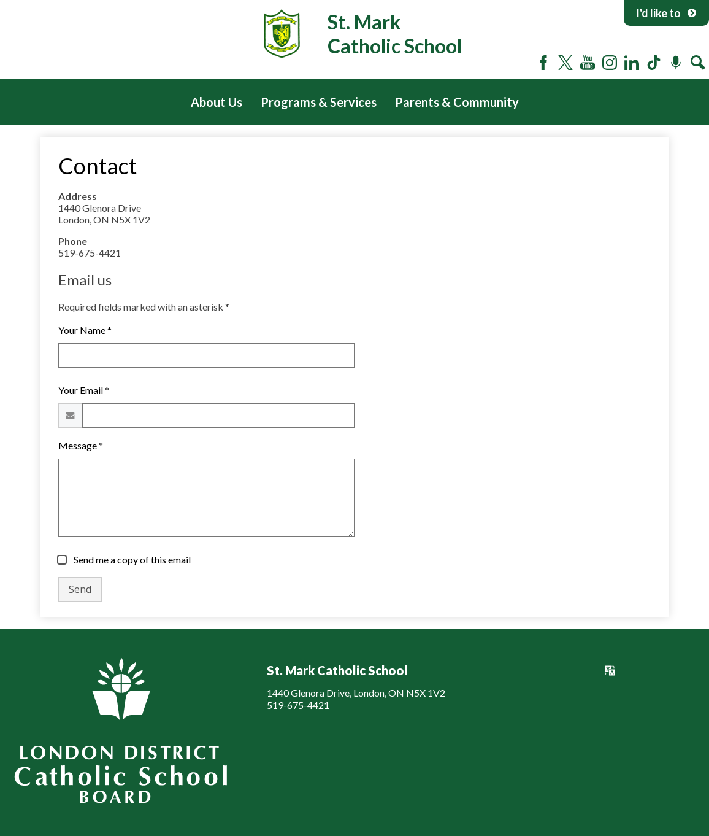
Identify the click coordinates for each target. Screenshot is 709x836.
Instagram (609, 62)
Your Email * (83, 390)
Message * (80, 445)
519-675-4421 (298, 705)
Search (698, 62)
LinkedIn (631, 62)
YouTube (587, 62)
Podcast (676, 62)
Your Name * (85, 330)
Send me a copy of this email (131, 559)
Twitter (565, 62)
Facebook (543, 62)
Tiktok (653, 62)
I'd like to (666, 13)
